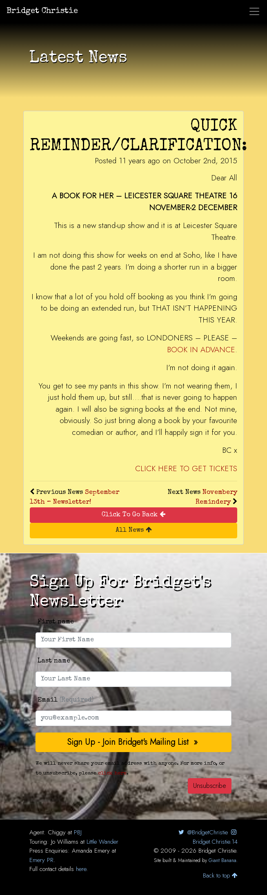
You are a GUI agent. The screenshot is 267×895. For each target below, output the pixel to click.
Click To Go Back (133, 514)
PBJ (78, 832)
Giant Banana (222, 860)
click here (112, 773)
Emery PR (41, 860)
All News (134, 530)
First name (56, 622)
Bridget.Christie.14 (215, 837)
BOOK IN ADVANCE (201, 349)
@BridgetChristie (202, 832)
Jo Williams (64, 841)
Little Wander (102, 841)
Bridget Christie (42, 11)
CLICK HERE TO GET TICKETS (186, 468)
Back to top (220, 875)
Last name (54, 661)
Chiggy (57, 832)
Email (65, 700)
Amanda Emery (91, 850)
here (81, 868)
